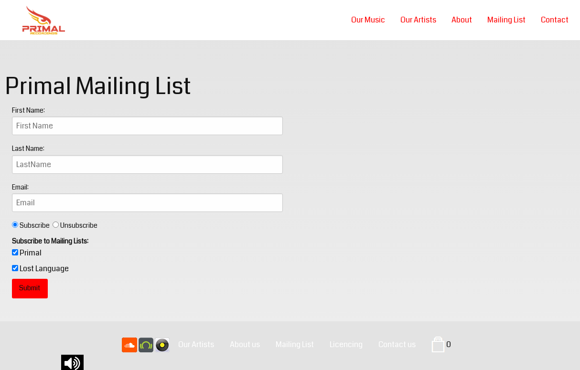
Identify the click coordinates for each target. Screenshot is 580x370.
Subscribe (32, 225)
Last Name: (28, 148)
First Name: (28, 110)
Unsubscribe (75, 225)
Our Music (368, 19)
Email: (20, 187)
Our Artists (418, 19)
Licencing (346, 344)
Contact (555, 19)
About (461, 19)
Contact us (397, 344)
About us (245, 344)
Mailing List (506, 19)
